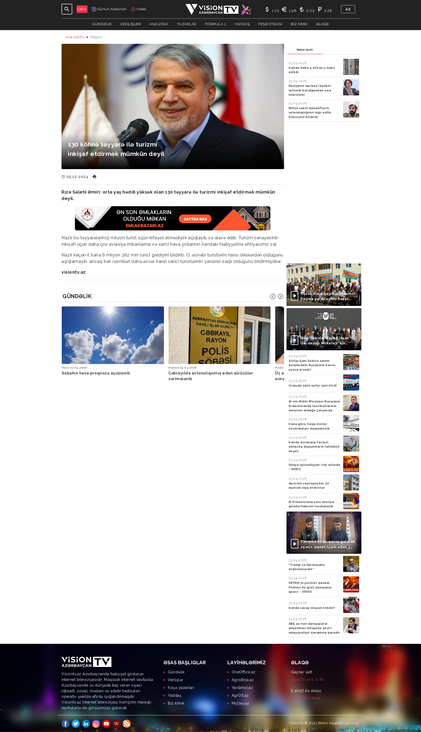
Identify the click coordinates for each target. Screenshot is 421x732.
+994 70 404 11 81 (307, 679)
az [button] (348, 9)
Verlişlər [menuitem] (175, 680)
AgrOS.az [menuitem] (240, 695)
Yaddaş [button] (242, 24)
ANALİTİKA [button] (159, 24)
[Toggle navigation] (66, 9)
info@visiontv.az (306, 698)
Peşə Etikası (270, 24)
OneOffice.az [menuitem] (244, 672)
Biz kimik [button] (299, 24)
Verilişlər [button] (130, 24)
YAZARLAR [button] (187, 24)
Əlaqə (322, 24)
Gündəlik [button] (101, 24)
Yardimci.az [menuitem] (242, 687)
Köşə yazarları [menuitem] (181, 687)
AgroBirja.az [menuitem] (243, 680)
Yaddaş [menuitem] (174, 695)
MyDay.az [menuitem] (240, 703)
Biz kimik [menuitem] (176, 703)
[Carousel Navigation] (277, 296)
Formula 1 (215, 24)
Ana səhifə (75, 37)
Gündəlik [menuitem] (176, 672)
